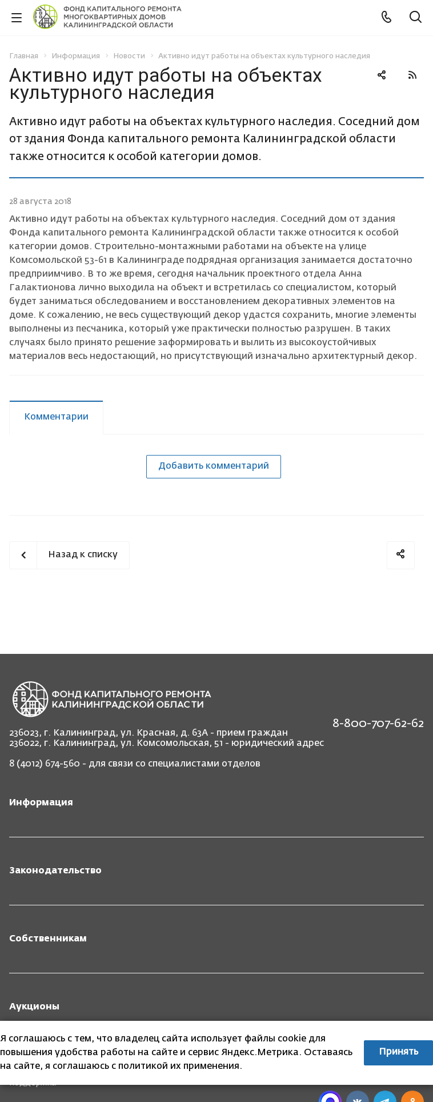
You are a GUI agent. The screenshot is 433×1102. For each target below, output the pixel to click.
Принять (398, 1052)
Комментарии (56, 417)
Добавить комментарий (213, 466)
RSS (412, 74)
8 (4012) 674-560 (44, 764)
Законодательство (55, 871)
